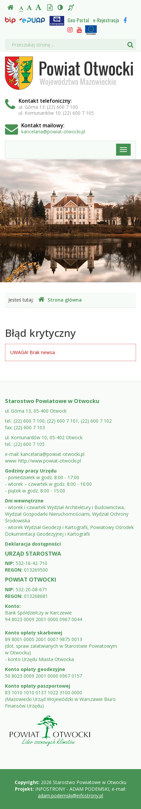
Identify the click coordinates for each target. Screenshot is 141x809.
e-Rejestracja (106, 20)
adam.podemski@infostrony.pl (70, 795)
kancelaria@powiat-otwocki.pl (53, 131)
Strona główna (60, 300)
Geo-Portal (78, 20)
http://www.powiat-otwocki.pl (49, 461)
